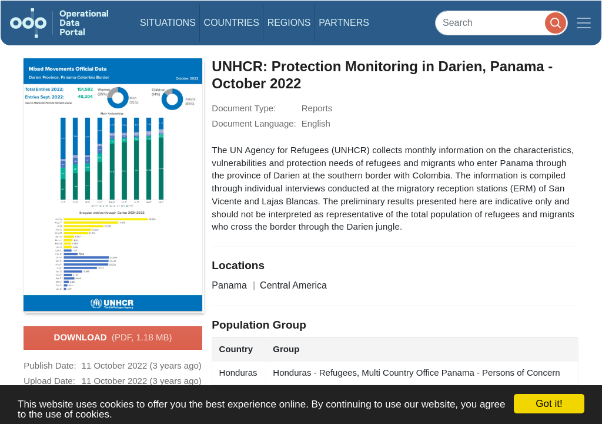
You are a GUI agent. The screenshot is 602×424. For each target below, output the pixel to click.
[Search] (501, 23)
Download (113, 338)
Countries (231, 23)
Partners (344, 23)
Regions (289, 23)
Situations (168, 23)
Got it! (549, 403)
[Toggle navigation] (584, 23)
